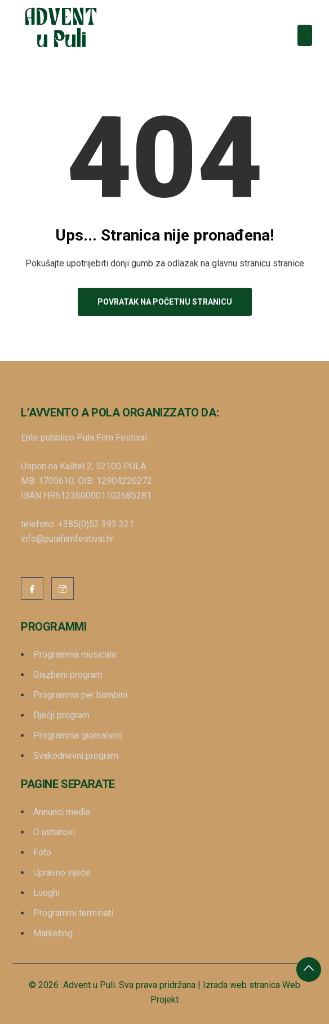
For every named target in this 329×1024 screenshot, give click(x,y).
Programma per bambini (80, 695)
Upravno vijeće (62, 872)
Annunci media (61, 811)
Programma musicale (75, 654)
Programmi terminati (73, 913)
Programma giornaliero (78, 735)
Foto (42, 852)
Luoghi (46, 892)
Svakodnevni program (75, 755)
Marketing (53, 933)
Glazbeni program (68, 674)
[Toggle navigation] (304, 35)
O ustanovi (54, 832)
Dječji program (61, 715)
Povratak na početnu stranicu (164, 301)
